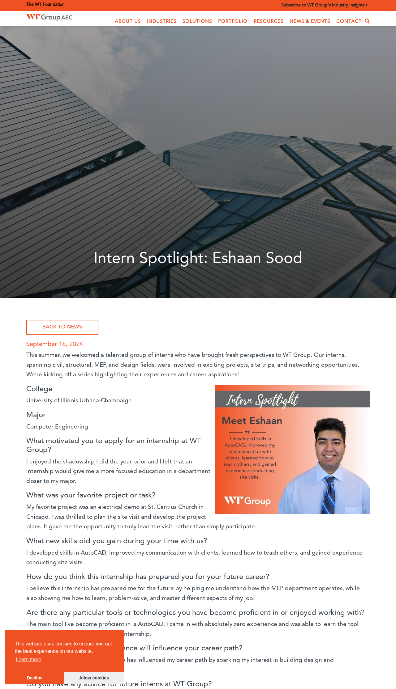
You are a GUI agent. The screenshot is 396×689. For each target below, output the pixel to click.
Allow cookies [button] (94, 677)
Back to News (62, 327)
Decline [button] (34, 677)
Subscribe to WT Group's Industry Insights (324, 5)
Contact (349, 21)
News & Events (310, 21)
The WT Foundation (45, 5)
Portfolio (233, 21)
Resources (268, 21)
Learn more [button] (28, 659)
